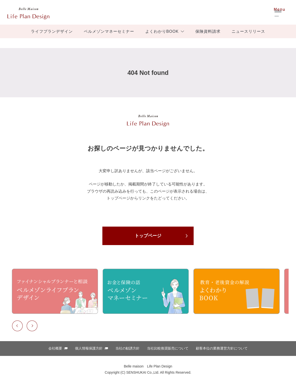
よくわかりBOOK (162, 31)
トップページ (148, 235)
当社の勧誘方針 (127, 348)
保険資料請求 (208, 31)
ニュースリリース (248, 31)
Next (32, 325)
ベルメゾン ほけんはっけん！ (28, 13)
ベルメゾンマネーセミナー (109, 31)
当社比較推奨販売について (167, 348)
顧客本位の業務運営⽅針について (222, 348)
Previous (17, 325)
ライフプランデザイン (52, 31)
